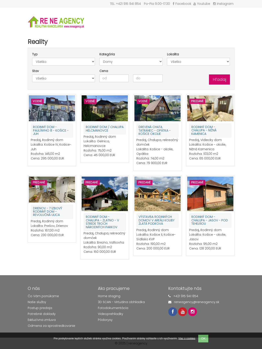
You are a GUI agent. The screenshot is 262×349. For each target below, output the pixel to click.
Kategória (107, 54)
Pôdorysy (105, 320)
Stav (35, 71)
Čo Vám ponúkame (43, 296)
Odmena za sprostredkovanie (51, 326)
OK (203, 338)
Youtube (201, 4)
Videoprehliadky (110, 314)
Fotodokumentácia (113, 308)
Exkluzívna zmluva (42, 320)
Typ (35, 54)
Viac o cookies (186, 338)
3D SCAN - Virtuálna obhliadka (121, 302)
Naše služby (37, 302)
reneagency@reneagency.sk (196, 302)
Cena (103, 71)
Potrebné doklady (42, 314)
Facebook (182, 4)
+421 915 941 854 (185, 296)
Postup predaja (40, 308)
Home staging (109, 296)
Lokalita (173, 54)
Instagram (223, 4)
